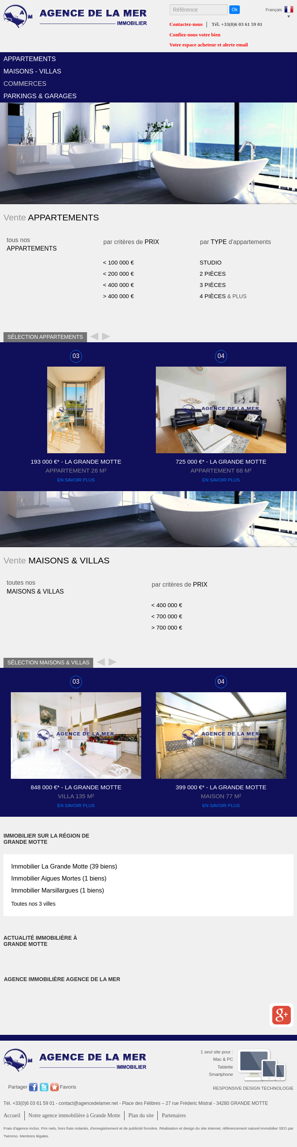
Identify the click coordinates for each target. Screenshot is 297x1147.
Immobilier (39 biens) (64, 866)
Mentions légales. (34, 1136)
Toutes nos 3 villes (33, 904)
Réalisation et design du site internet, (190, 1128)
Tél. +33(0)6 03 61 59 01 (237, 24)
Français (274, 9)
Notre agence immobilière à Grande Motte (75, 1115)
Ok (234, 9)
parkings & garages (40, 96)
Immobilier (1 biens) (58, 878)
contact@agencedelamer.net (88, 1103)
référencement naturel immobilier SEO (255, 1128)
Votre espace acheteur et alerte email (208, 45)
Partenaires (174, 1115)
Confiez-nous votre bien (194, 35)
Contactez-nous (186, 24)
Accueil (11, 1115)
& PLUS (223, 296)
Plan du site (141, 1115)
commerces (24, 83)
